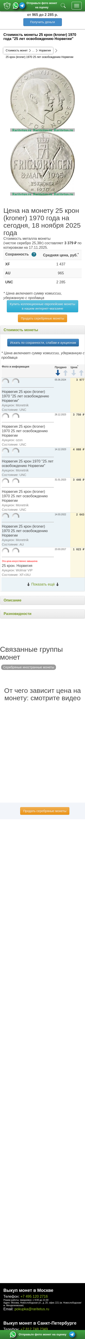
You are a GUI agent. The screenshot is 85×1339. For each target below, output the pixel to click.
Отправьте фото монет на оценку (42, 5)
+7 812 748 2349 (34, 1329)
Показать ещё (43, 584)
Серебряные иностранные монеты (28, 667)
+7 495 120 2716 (34, 1296)
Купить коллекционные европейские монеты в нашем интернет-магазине (42, 306)
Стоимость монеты (21, 330)
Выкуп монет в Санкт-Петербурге (39, 1323)
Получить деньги (42, 22)
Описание (12, 600)
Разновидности (18, 614)
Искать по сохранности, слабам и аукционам (43, 342)
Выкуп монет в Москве (28, 1290)
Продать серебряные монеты (42, 318)
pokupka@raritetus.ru (32, 1309)
